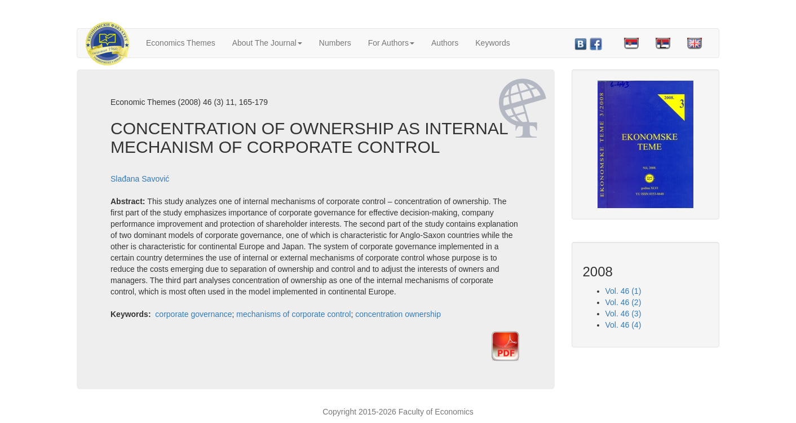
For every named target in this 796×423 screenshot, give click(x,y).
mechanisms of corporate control (293, 314)
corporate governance (193, 314)
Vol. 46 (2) (623, 302)
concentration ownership (398, 314)
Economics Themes (180, 42)
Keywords (492, 42)
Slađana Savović (139, 178)
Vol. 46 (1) (623, 291)
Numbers (335, 42)
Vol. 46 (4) (623, 324)
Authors (444, 42)
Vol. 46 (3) (623, 313)
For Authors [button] (391, 42)
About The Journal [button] (267, 42)
